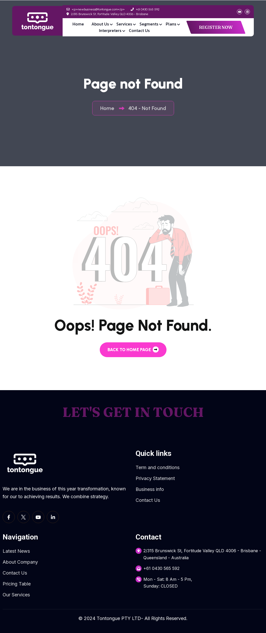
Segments (148, 24)
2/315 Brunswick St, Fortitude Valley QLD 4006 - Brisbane (107, 14)
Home (78, 24)
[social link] (239, 11)
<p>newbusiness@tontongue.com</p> (95, 9)
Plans (171, 24)
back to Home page (133, 349)
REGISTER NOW (216, 27)
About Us (100, 24)
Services (124, 24)
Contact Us (139, 30)
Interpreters (110, 30)
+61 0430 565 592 (145, 9)
